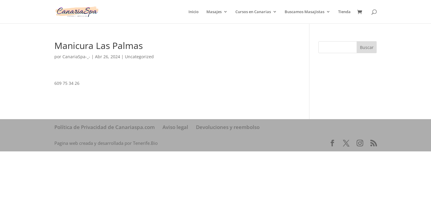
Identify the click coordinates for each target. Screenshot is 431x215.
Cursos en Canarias (253, 12)
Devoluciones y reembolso (228, 127)
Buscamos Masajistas (304, 12)
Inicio (193, 12)
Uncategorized (139, 56)
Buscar (367, 47)
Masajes (214, 12)
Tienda (344, 12)
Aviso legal (175, 127)
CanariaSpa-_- (76, 56)
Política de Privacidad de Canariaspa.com (104, 127)
